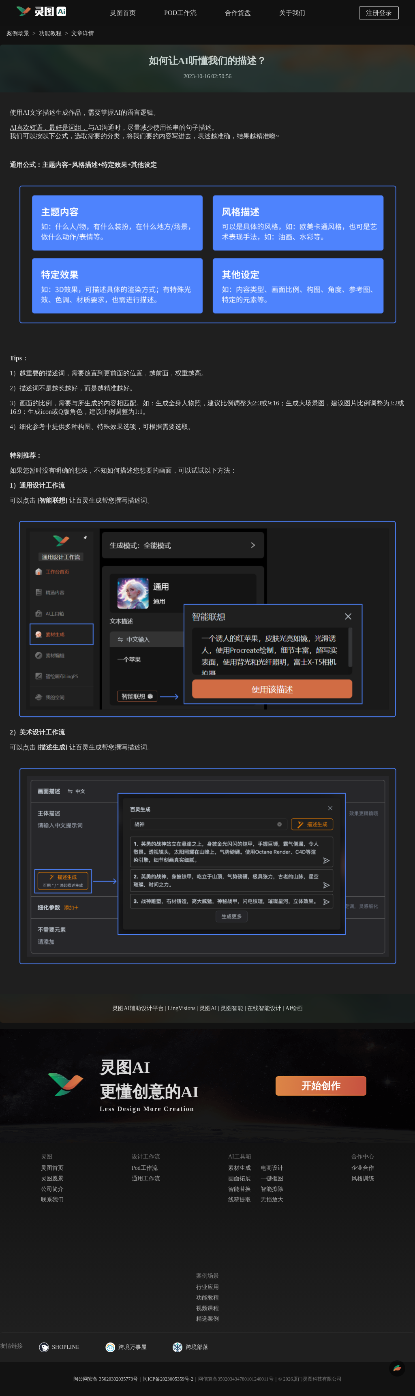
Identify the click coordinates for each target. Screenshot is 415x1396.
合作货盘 (238, 12)
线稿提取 (239, 1200)
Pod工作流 (145, 1168)
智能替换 (239, 1189)
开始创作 (321, 1086)
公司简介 (52, 1189)
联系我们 (52, 1200)
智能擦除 (272, 1189)
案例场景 (17, 33)
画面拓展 (239, 1178)
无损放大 (272, 1200)
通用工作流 (146, 1178)
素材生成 (239, 1168)
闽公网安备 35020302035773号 (105, 1379)
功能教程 (50, 33)
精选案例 (207, 1319)
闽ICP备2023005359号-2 (168, 1379)
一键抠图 (272, 1178)
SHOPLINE (59, 1347)
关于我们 (292, 12)
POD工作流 (180, 12)
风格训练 (362, 1178)
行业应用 (207, 1287)
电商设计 (272, 1168)
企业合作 (362, 1168)
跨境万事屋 (126, 1347)
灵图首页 (123, 12)
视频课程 (207, 1308)
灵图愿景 (52, 1178)
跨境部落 (190, 1347)
